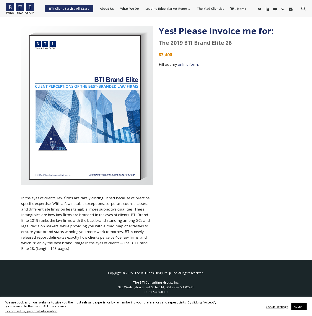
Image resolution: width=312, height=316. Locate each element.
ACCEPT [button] (299, 306)
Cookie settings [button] (277, 307)
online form (188, 64)
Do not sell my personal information (31, 311)
